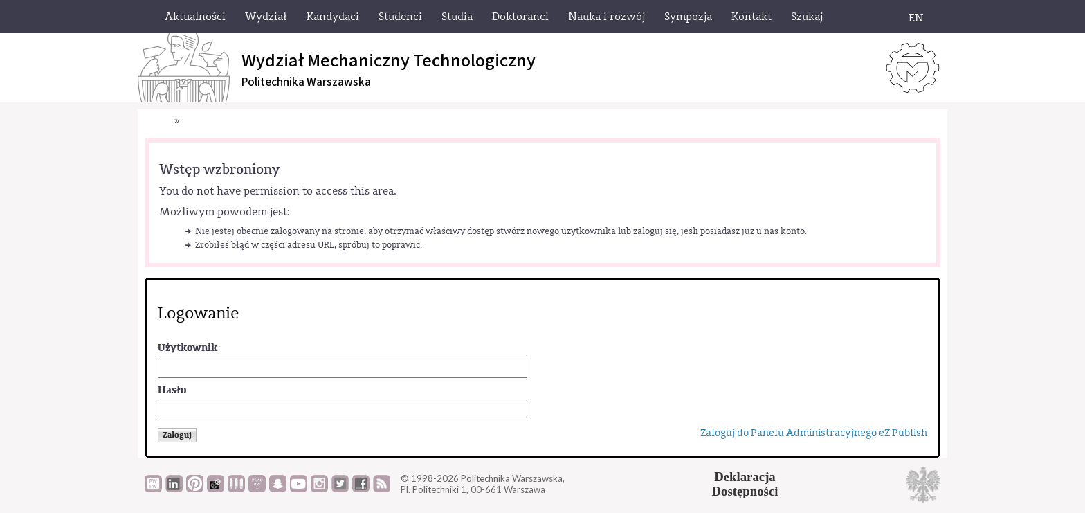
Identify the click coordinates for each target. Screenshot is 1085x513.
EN (916, 18)
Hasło (172, 390)
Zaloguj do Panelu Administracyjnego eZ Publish (813, 433)
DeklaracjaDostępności (745, 483)
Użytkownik (187, 348)
